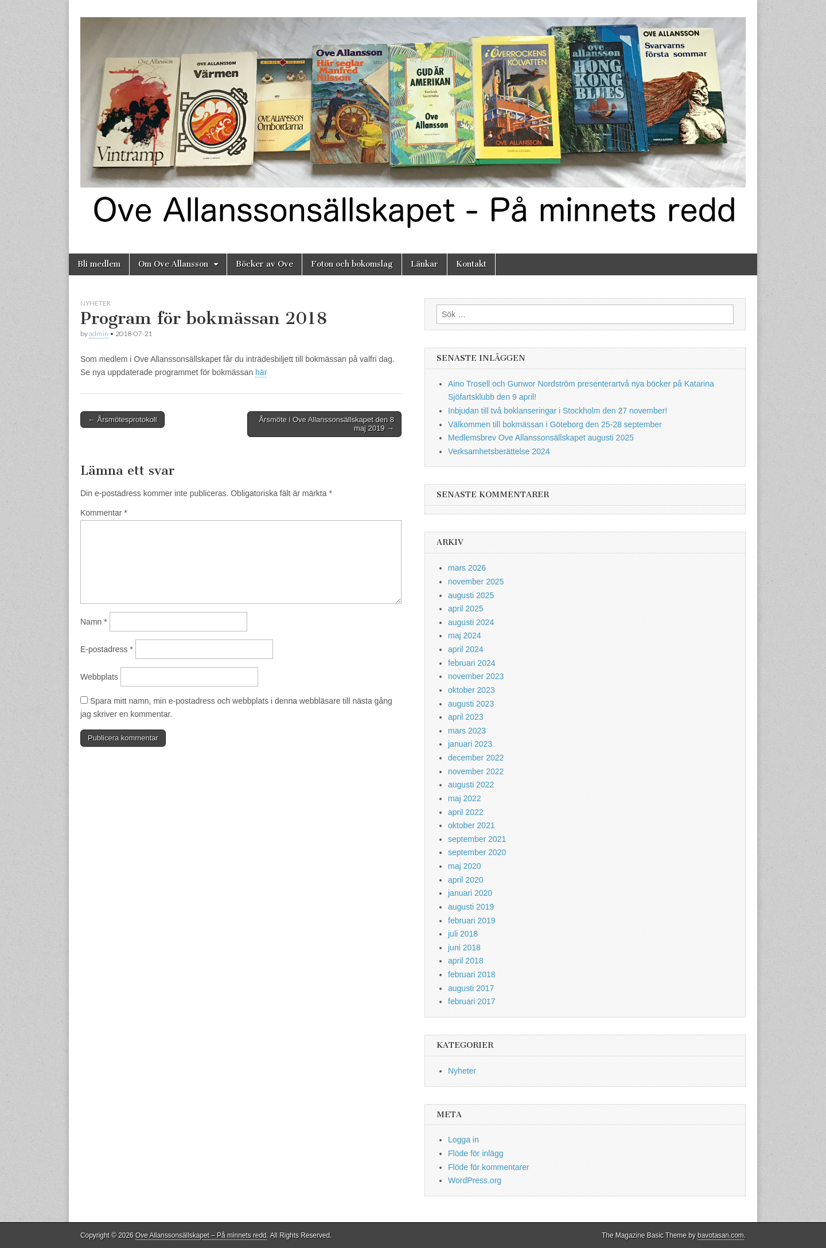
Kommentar (103, 512)
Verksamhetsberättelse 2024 (499, 451)
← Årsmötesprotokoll (122, 419)
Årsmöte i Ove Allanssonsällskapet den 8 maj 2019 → (326, 424)
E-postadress (106, 649)
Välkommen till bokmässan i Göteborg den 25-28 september (555, 424)
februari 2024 (472, 663)
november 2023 (476, 676)
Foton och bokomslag (352, 264)
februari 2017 (472, 1001)
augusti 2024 (471, 622)
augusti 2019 (471, 906)
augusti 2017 (471, 988)
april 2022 (466, 812)
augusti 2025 (471, 595)
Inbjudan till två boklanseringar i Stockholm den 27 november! (557, 410)
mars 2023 (467, 730)
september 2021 (477, 839)
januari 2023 (470, 743)
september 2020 (477, 852)
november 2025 (476, 581)
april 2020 (466, 879)
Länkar (424, 264)
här (261, 372)
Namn (93, 621)
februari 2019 (472, 920)
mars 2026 (467, 567)
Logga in (463, 1139)
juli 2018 (463, 933)
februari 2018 (472, 974)
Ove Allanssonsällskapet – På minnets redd (201, 1235)
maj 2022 (464, 798)
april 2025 (466, 608)
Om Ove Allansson (173, 264)
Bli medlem (98, 264)
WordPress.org (474, 1180)
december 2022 (476, 757)
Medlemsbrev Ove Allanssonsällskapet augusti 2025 (541, 437)
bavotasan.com (721, 1235)
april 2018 (466, 960)
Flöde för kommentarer (488, 1167)
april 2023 (466, 717)
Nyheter (95, 303)
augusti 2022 (471, 784)
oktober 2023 (471, 690)
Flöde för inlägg (476, 1153)
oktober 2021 (471, 825)
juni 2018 (464, 947)
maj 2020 (464, 866)
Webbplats (99, 676)
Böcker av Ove (264, 264)
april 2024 (466, 649)
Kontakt (471, 264)
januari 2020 (470, 893)
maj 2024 (464, 635)
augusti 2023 (471, 703)
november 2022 (476, 771)
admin (98, 333)
